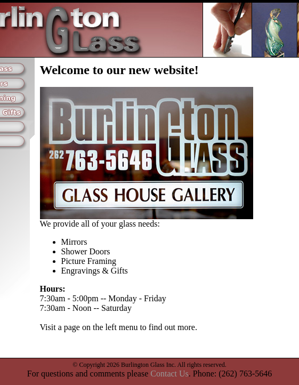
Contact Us (169, 373)
